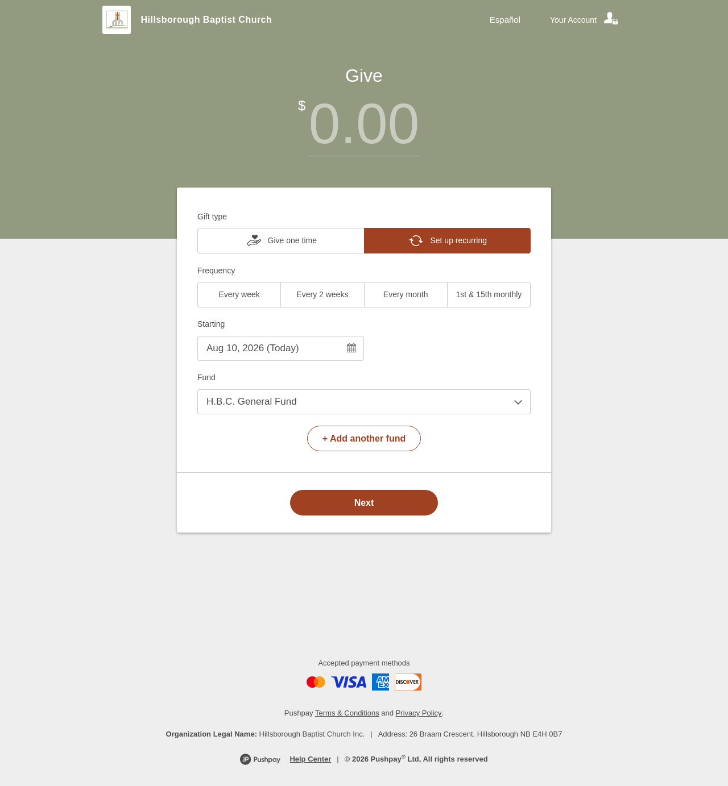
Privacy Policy (419, 713)
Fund (206, 377)
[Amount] (364, 123)
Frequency (216, 270)
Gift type (212, 216)
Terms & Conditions (347, 713)
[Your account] (584, 20)
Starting (211, 323)
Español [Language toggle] (505, 19)
